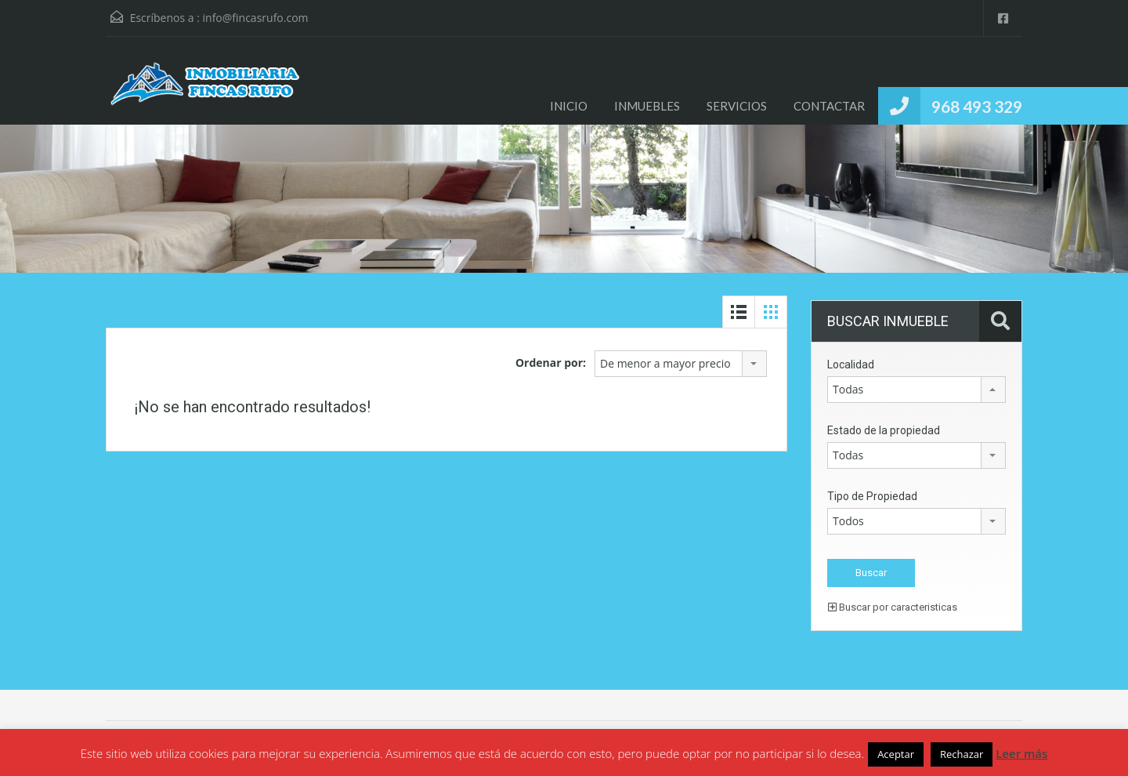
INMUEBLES (647, 106)
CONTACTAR (829, 106)
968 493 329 (976, 106)
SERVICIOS (737, 106)
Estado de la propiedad (883, 430)
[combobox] (681, 363)
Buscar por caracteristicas (892, 607)
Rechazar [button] (961, 754)
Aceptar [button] (895, 754)
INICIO (569, 106)
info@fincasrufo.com (256, 17)
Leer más (1021, 753)
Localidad (850, 364)
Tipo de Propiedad (872, 496)
